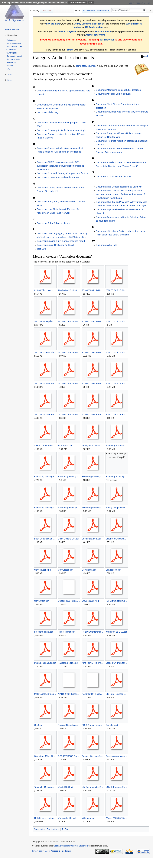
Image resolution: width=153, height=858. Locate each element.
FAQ (8, 69)
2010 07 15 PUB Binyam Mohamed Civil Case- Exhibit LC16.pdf (69, 383)
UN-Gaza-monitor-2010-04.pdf (93, 787)
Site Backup (11, 62)
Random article (13, 59)
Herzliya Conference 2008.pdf (93, 632)
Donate (9, 66)
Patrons (69, 50)
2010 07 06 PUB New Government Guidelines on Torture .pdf (117, 290)
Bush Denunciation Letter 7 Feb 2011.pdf (45, 539)
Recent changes (13, 43)
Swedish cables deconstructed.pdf (117, 756)
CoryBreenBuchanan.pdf (117, 539)
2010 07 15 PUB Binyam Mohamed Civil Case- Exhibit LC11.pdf (45, 352)
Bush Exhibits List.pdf (68, 539)
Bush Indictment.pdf (91, 539)
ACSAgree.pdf (65, 445)
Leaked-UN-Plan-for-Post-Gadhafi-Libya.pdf (117, 663)
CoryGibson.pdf (65, 570)
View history (103, 10)
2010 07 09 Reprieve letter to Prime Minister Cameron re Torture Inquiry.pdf (45, 321)
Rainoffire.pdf (112, 725)
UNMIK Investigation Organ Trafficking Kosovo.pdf (45, 818)
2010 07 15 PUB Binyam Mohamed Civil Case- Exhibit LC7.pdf (69, 414)
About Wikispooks (14, 46)
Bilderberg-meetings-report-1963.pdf (69, 507)
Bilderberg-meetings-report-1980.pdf (93, 507)
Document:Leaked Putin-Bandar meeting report (61, 241)
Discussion (47, 10)
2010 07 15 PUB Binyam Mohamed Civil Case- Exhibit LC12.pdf (69, 352)
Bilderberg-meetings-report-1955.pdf (93, 476)
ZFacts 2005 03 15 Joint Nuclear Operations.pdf (117, 818)
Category (34, 10)
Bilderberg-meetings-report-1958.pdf (117, 476)
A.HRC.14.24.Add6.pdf (45, 445)
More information (77, 2)
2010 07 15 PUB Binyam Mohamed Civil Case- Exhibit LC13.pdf (93, 352)
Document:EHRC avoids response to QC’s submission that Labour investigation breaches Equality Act (60, 166)
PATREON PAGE (12, 29)
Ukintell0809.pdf (66, 787)
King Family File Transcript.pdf (93, 663)
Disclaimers (66, 851)
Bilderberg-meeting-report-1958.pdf (45, 476)
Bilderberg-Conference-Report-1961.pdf (117, 445)
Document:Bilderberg (47, 112)
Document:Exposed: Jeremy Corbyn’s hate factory (62, 173)
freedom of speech (67, 31)
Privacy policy (37, 851)
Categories (39, 829)
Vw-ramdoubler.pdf (67, 818)
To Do (65, 829)
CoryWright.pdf (41, 601)
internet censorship (95, 35)
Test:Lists (41, 249)
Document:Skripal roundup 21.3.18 (113, 176)
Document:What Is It (106, 245)
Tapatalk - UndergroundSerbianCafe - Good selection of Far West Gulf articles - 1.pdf (45, 787)
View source (89, 10)
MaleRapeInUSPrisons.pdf (45, 694)
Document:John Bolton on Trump (53, 223)
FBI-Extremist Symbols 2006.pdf (117, 601)
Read (77, 10)
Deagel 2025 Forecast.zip (69, 601)
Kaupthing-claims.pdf (68, 663)
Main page (11, 40)
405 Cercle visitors (94, 27)
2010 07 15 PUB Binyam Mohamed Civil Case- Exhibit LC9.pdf (117, 414)
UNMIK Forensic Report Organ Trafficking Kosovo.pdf (117, 787)
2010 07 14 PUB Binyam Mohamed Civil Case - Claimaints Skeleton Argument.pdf (93, 321)
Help (146, 56)
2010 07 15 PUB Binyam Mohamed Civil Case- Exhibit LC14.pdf (117, 352)
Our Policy (11, 50)
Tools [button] (9, 75)
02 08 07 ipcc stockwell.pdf (45, 290)
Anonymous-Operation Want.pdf (93, 445)
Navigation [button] (12, 35)
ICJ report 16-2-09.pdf (116, 632)
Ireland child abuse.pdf (45, 663)
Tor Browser (107, 39)
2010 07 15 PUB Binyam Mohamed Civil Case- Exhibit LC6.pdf (45, 414)
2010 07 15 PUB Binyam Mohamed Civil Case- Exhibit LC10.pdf (117, 321)
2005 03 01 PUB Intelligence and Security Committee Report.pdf (69, 290)
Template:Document (86, 66)
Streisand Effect (103, 31)
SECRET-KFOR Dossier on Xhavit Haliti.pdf (69, 756)
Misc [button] (9, 80)
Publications (53, 829)
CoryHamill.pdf (89, 570)
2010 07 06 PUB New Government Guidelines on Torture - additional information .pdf (93, 290)
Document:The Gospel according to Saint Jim (119, 186)
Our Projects (11, 53)
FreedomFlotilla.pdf (43, 632)
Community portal (14, 56)
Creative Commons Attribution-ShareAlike (71, 846)
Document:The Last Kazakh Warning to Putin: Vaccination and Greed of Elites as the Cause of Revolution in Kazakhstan (120, 194)
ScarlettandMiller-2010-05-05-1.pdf (45, 756)
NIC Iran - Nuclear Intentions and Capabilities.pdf (117, 694)
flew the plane (53, 24)
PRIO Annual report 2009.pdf (93, 725)
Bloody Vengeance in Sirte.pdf (117, 507)
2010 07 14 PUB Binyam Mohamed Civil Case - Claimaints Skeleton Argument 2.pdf (69, 321)
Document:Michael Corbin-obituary (113, 93)
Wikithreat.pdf (88, 818)
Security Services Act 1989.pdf (93, 756)
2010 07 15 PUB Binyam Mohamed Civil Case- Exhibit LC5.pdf (117, 383)
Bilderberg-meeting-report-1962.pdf (69, 476)
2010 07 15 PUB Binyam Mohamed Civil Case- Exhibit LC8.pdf (93, 414)
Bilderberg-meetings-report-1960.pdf (45, 507)
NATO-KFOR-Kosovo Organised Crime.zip (93, 694)
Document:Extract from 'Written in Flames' (58, 177)
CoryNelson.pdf (113, 570)
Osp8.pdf (38, 725)
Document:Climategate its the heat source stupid (61, 130)
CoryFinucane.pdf (42, 570)
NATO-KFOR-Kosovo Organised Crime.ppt (69, 694)
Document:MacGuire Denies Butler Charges (118, 90)
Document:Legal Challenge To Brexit (55, 245)
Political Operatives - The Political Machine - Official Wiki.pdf (69, 725)
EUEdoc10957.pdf (90, 601)
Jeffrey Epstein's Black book (88, 24)
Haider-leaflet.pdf (66, 632)
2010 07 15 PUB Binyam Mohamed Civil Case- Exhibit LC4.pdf (93, 383)
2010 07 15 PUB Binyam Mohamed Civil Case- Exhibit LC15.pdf (45, 383)
